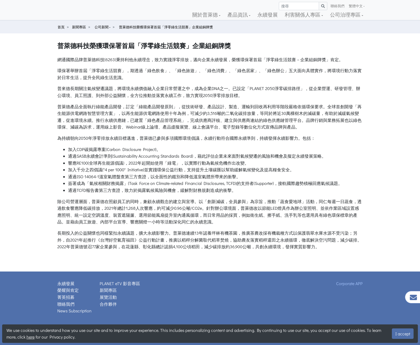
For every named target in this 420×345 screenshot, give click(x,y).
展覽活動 (108, 297)
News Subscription (74, 310)
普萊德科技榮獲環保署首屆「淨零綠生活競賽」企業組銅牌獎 (166, 27)
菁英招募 (65, 297)
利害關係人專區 (303, 14)
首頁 (61, 27)
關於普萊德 (205, 14)
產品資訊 (238, 14)
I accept (402, 333)
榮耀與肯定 (68, 290)
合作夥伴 (108, 304)
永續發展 (267, 14)
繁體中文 (356, 6)
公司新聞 (102, 27)
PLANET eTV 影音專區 (120, 283)
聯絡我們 (337, 6)
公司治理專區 (346, 14)
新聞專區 (79, 27)
